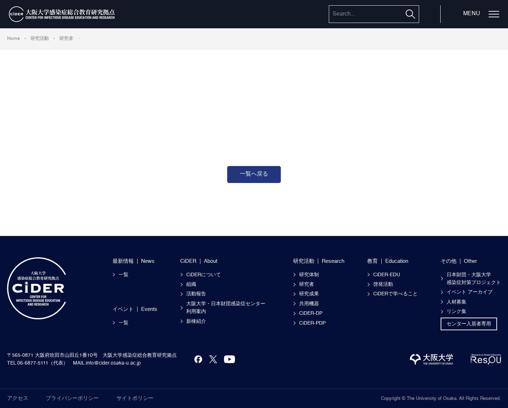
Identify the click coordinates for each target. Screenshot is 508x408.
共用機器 (309, 303)
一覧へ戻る (254, 174)
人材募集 (456, 302)
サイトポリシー (134, 398)
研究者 (66, 38)
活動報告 (196, 293)
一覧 (123, 274)
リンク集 (456, 311)
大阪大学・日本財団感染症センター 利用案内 (228, 307)
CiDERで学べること (395, 293)
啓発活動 (383, 284)
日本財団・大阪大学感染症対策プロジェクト (474, 278)
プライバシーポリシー (72, 398)
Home (13, 38)
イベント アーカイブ (469, 292)
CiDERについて (203, 274)
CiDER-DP (310, 313)
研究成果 (309, 293)
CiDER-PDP (312, 323)
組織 (191, 284)
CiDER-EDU (386, 274)
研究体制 (309, 274)
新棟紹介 (196, 321)
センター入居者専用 (469, 323)
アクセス (17, 398)
